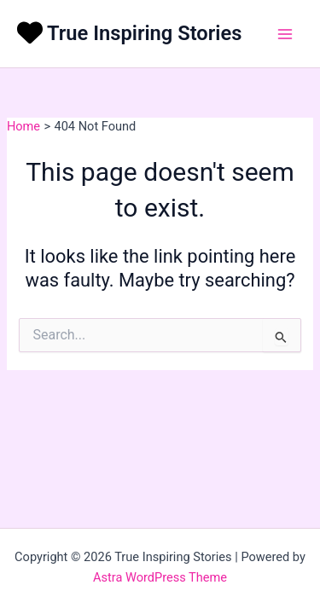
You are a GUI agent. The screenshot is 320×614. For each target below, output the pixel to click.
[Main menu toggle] (285, 34)
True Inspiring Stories (144, 33)
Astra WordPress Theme (160, 577)
